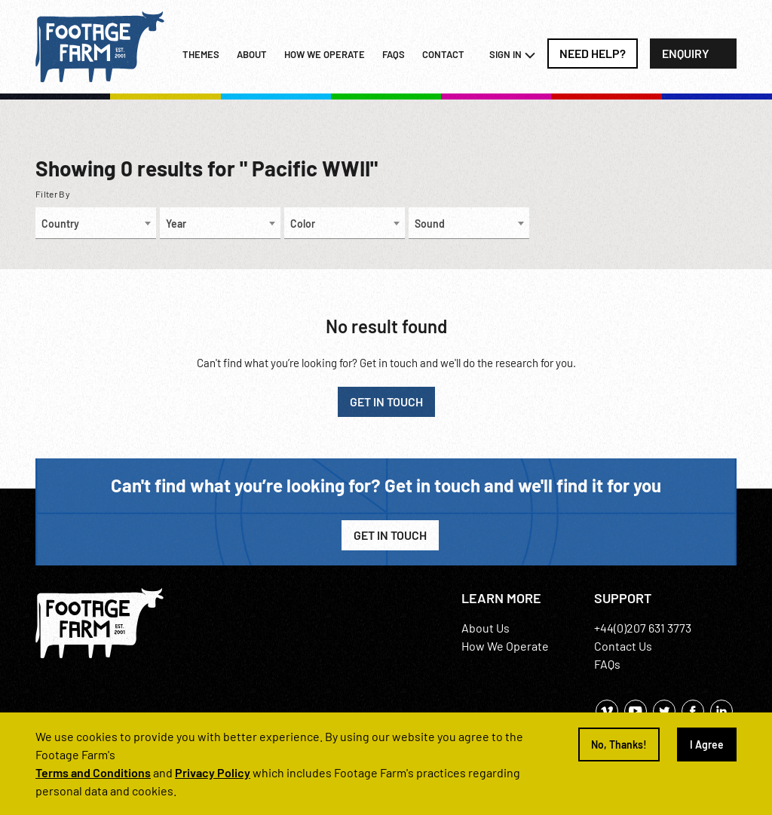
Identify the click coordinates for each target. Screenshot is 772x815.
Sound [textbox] (430, 223)
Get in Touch (390, 535)
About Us (485, 627)
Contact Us (623, 646)
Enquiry (685, 53)
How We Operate (505, 646)
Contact (443, 54)
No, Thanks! (619, 744)
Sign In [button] (512, 55)
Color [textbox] (302, 223)
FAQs (393, 54)
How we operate (324, 54)
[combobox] (95, 223)
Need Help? (592, 53)
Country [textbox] (60, 223)
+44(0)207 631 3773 (642, 627)
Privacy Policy (212, 772)
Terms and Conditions (93, 772)
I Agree (707, 744)
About (252, 54)
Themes (200, 54)
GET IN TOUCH (386, 401)
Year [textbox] (176, 223)
